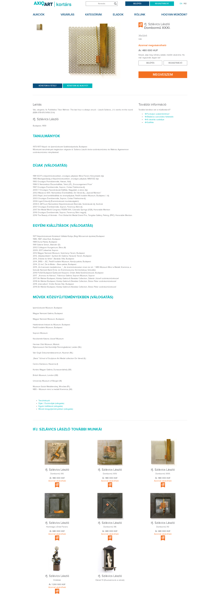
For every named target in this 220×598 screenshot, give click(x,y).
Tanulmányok (44, 401)
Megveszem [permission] (163, 75)
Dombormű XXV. (110, 474)
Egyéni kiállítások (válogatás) (50, 406)
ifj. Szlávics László (157, 24)
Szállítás (149, 122)
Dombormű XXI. (57, 474)
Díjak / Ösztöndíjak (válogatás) (51, 403)
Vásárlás (67, 14)
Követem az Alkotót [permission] (77, 85)
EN (181, 4)
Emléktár (57, 580)
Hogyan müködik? (174, 14)
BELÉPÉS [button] (150, 63)
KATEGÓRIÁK (93, 14)
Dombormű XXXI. (162, 474)
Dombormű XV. (162, 527)
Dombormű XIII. (110, 527)
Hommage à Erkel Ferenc (57, 527)
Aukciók (38, 14)
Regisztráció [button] (175, 63)
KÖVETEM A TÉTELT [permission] (48, 85)
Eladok (118, 14)
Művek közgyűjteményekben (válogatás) (55, 409)
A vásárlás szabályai (154, 120)
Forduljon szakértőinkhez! (156, 114)
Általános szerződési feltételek (158, 117)
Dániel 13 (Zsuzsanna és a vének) (110, 580)
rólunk (139, 14)
